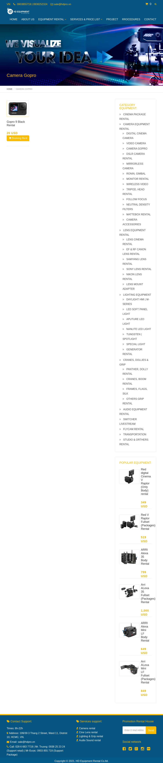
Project (112, 19)
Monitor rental (137, 179)
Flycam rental (133, 429)
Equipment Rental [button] (52, 19)
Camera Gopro (136, 148)
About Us (27, 19)
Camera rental (85, 728)
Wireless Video (137, 184)
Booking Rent (18, 138)
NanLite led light (138, 329)
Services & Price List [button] (86, 19)
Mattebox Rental (138, 214)
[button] (155, 4)
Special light (135, 344)
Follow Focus (136, 199)
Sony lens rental (139, 269)
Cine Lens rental (87, 732)
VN (8, 4)
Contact (150, 19)
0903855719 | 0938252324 (31, 4)
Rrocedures (131, 19)
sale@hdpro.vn (62, 4)
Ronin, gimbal (136, 173)
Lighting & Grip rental (89, 736)
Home (13, 19)
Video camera (136, 143)
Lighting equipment (137, 294)
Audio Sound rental (88, 740)
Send (151, 730)
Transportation (134, 434)
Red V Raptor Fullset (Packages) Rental (148, 521)
